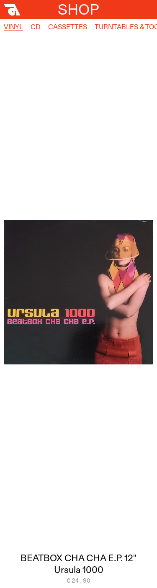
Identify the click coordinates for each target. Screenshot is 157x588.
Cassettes (67, 26)
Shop (78, 9)
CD (36, 26)
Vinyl (13, 26)
